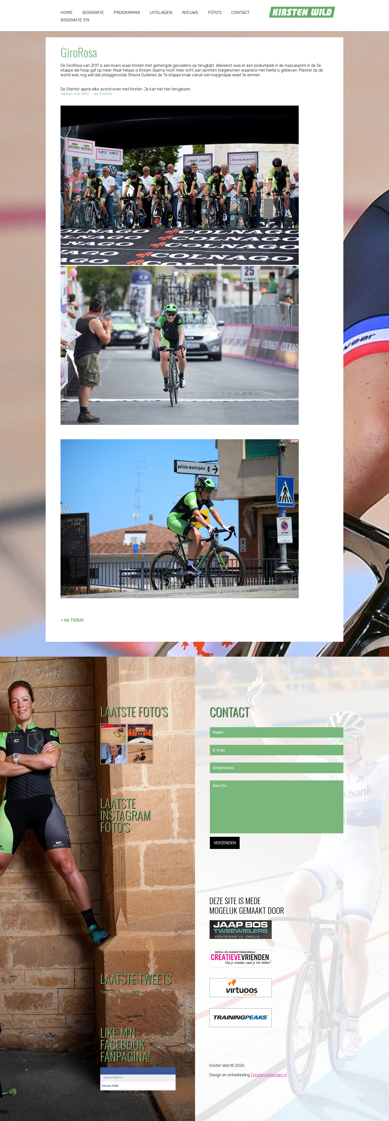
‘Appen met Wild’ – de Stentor (86, 93)
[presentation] (247, 858)
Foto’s (215, 12)
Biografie (93, 12)
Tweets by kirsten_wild (121, 992)
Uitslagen (161, 12)
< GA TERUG (72, 620)
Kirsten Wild (111, 1077)
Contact (240, 12)
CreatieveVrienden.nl (269, 1075)
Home (67, 12)
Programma (127, 12)
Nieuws (190, 12)
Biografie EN (75, 19)
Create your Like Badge (163, 1094)
